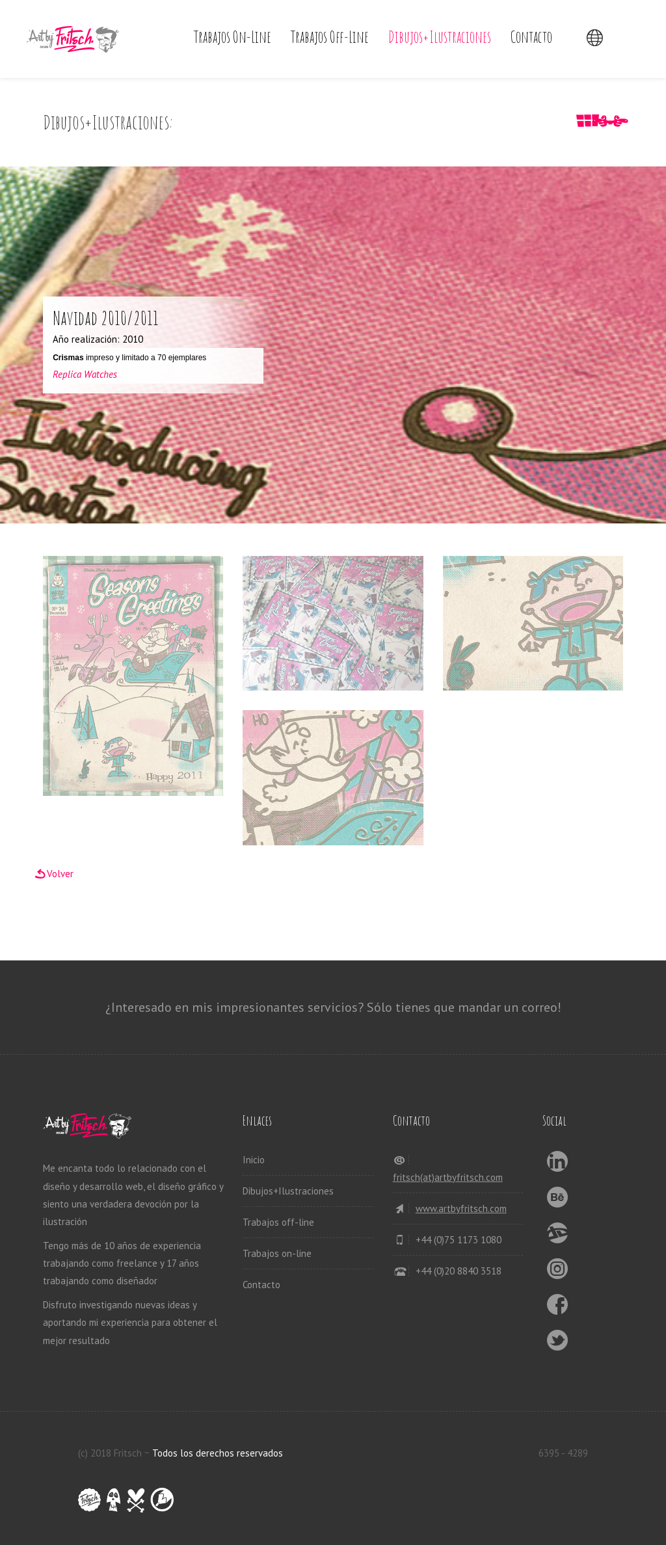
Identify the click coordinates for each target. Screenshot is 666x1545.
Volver (60, 873)
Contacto (531, 37)
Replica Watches (85, 374)
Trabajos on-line (232, 37)
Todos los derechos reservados (217, 1453)
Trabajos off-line (330, 37)
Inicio (254, 1160)
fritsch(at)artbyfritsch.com (448, 1177)
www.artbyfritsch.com (461, 1208)
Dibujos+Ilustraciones (439, 37)
